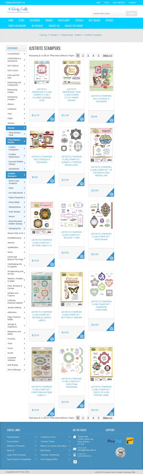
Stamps (54, 34)
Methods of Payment (15, 446)
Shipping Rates (13, 437)
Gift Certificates (14, 370)
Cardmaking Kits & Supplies (15, 265)
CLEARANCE (14, 54)
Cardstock (12, 109)
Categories (35, 20)
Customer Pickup (47, 441)
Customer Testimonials (50, 455)
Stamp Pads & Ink (15, 233)
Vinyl (10, 114)
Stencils (11, 243)
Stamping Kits (15, 228)
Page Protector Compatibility (19, 459)
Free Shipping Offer (49, 459)
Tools (10, 343)
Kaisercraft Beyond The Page (15, 258)
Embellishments (14, 238)
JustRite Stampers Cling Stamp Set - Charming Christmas (101, 305)
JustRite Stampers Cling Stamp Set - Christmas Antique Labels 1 (41, 390)
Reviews (109, 20)
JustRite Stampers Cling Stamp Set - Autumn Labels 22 (42, 242)
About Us (11, 450)
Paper (10, 118)
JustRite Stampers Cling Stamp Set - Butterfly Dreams (71, 314)
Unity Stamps (14, 212)
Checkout (132, 2)
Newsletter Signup (74, 25)
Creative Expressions (14, 155)
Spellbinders (13, 247)
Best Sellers (94, 20)
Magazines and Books (14, 332)
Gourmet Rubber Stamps (16, 162)
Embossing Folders (12, 91)
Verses (12, 216)
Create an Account (17, 25)
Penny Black (14, 202)
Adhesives (12, 312)
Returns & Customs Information (54, 446)
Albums (11, 104)
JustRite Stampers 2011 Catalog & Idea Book (101, 98)
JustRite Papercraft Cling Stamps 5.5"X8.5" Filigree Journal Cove (42, 95)
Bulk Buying (13, 365)
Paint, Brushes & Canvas (15, 287)
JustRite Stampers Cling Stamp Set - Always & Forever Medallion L (71, 160)
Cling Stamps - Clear (15, 133)
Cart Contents (119, 2)
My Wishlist (37, 25)
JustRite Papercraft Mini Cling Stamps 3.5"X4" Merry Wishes (72, 95)
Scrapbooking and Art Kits (15, 272)
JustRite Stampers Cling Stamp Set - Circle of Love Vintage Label (101, 390)
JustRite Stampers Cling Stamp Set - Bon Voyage (101, 236)
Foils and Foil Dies (13, 76)
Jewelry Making (14, 307)
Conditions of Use (48, 437)
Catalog (43, 34)
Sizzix (10, 252)
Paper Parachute (16, 197)
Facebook (75, 462)
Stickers (11, 123)
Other (11, 188)
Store (21, 20)
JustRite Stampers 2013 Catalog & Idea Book (42, 159)
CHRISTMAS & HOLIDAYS (14, 59)
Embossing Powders (12, 98)
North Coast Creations (14, 182)
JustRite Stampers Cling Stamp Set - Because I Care (71, 235)
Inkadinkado (14, 169)
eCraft (10, 353)
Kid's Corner (13, 70)
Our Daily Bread (16, 193)
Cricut (10, 348)
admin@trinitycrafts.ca (87, 450)
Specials (79, 20)
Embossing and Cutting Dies (14, 83)
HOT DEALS (13, 66)
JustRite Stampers (93, 34)
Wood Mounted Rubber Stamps (15, 222)
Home (98, 2)
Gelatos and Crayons (13, 294)
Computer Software (12, 359)
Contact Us (54, 25)
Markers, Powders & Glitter (15, 279)
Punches (11, 339)
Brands (49, 20)
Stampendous (15, 207)
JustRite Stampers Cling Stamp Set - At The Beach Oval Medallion (101, 171)
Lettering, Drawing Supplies (15, 301)
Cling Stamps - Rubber (71, 34)
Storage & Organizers (12, 325)
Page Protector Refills (14, 318)
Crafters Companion (14, 148)
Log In (106, 2)
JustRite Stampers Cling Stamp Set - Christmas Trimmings (71, 382)
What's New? (64, 20)
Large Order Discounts (16, 455)
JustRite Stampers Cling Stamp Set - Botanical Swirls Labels (42, 316)
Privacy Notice (13, 441)
